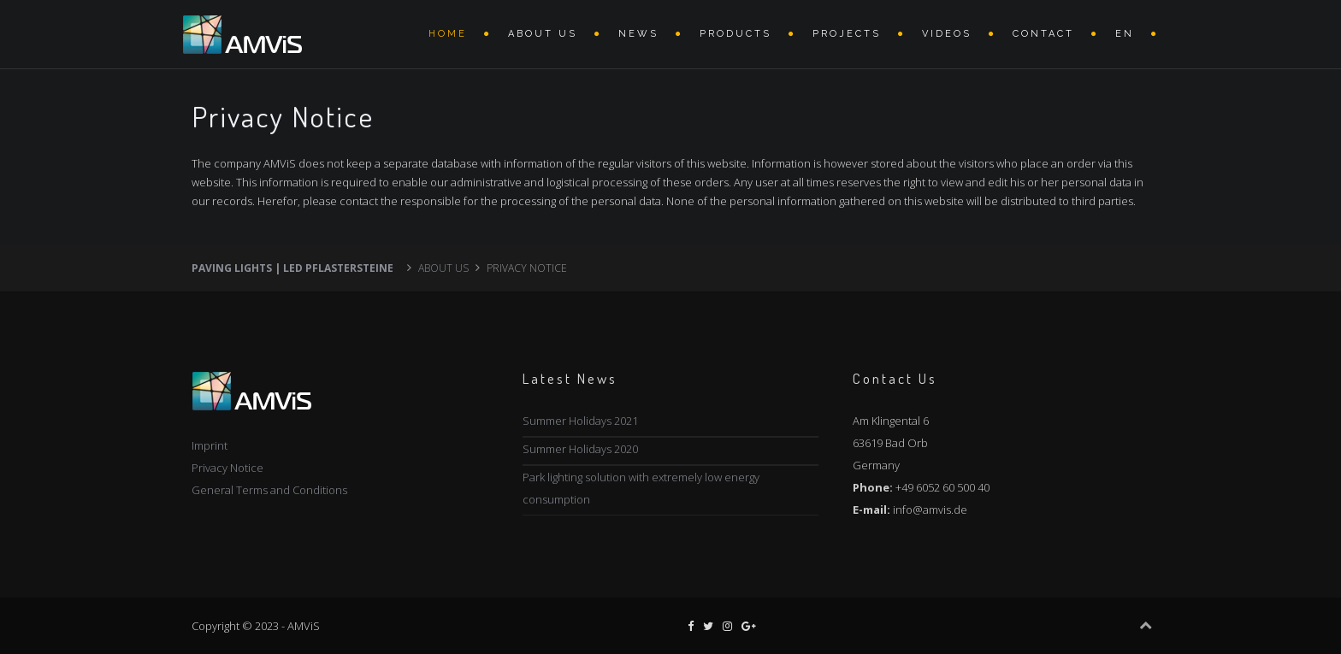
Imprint (209, 445)
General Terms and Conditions (269, 490)
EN (1124, 33)
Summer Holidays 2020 (580, 449)
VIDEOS (947, 33)
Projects (846, 33)
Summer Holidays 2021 (580, 420)
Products (735, 33)
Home (447, 33)
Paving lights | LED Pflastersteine (292, 268)
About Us (542, 33)
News (638, 33)
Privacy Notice (227, 467)
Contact (1043, 33)
